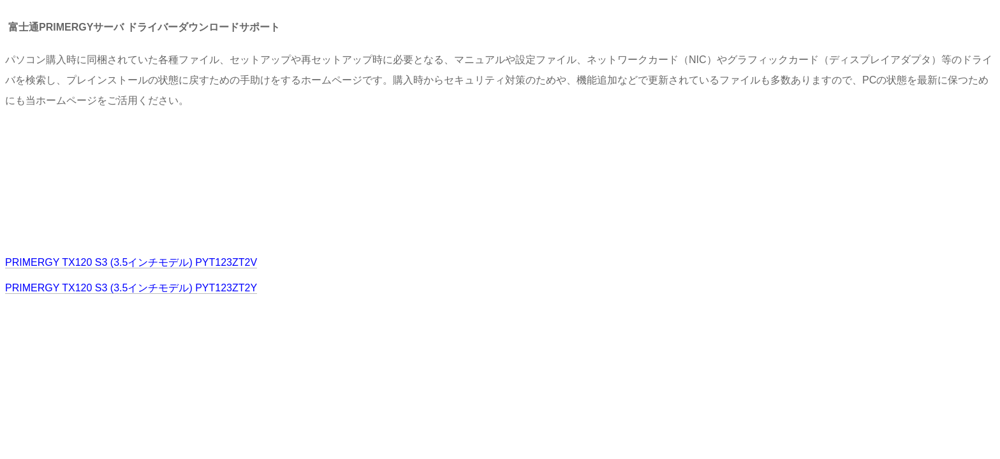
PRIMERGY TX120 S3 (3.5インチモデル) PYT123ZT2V (131, 262)
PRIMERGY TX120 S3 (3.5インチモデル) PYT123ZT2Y (131, 287)
